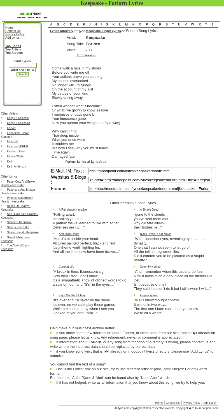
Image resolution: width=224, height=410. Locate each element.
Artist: (71, 37)
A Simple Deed (149, 209)
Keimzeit (12, 141)
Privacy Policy (191, 402)
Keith (10, 161)
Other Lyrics (9, 176)
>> (76, 31)
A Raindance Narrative (73, 209)
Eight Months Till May (72, 295)
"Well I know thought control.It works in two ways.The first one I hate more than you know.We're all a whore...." (166, 306)
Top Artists (13, 49)
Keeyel (11, 128)
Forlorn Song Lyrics (133, 176)
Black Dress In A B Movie (155, 234)
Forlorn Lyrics (76, 161)
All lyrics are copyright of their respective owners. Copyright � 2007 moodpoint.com (166, 408)
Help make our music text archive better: (82, 328)
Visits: (71, 50)
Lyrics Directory (61, 30)
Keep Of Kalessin (18, 118)
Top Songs (13, 46)
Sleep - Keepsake (18, 227)
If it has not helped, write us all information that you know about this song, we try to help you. (130, 383)
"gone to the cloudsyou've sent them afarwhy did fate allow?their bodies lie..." (151, 220)
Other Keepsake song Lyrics (133, 203)
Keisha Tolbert (16, 151)
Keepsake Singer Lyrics (103, 30)
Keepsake (95, 37)
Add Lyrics (209, 402)
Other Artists (9, 113)
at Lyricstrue (96, 161)
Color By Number (151, 266)
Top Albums (14, 52)
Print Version (85, 55)
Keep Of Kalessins (18, 123)
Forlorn (93, 43)
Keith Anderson (16, 166)
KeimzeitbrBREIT (18, 146)
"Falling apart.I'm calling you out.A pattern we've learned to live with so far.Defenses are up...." (86, 220)
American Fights (69, 234)
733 (89, 50)
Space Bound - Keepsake (23, 232)
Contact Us (172, 402)
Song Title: (75, 44)
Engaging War (149, 295)
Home (159, 402)
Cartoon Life (66, 266)
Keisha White (15, 156)
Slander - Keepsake (19, 222)
